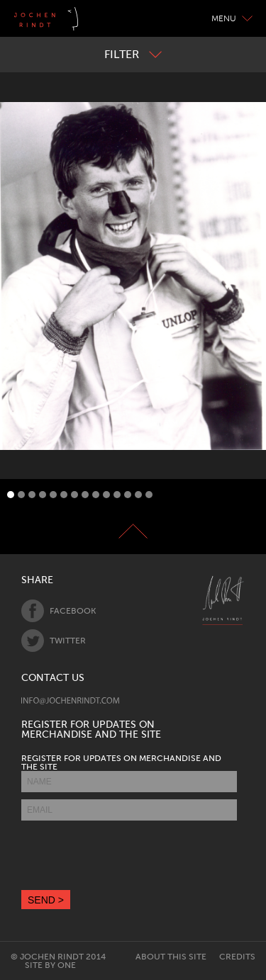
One (66, 965)
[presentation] (129, 855)
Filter (133, 54)
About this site (170, 957)
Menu (232, 18)
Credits (237, 957)
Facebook (58, 610)
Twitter (53, 640)
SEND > (46, 900)
